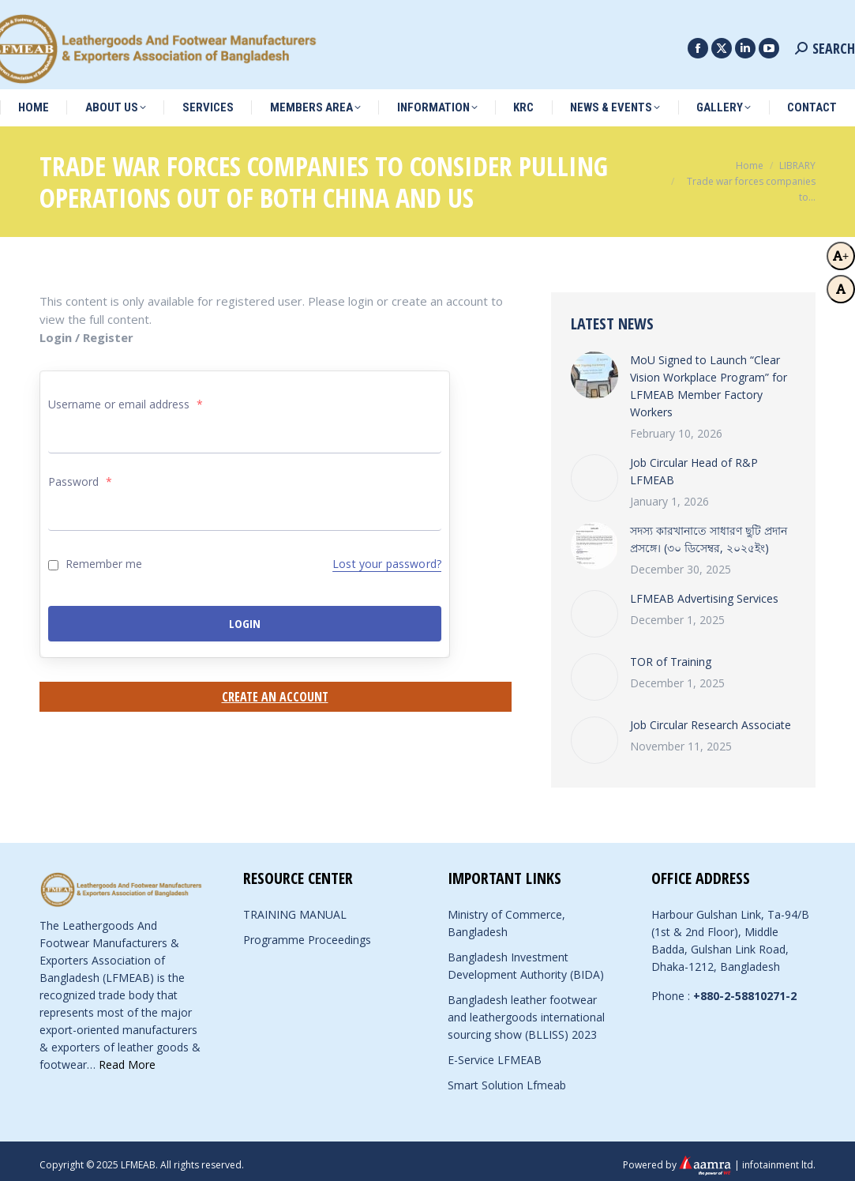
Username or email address (125, 396)
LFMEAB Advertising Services (704, 590)
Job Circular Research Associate (710, 716)
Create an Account (275, 689)
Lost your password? (386, 555)
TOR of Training (670, 653)
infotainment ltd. (779, 1156)
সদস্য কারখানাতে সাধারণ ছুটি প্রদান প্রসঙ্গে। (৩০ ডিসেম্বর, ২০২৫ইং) (708, 531)
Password (80, 473)
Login (245, 615)
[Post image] (594, 367)
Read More (127, 1056)
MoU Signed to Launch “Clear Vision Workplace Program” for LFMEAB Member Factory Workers (708, 378)
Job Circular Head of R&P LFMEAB (694, 463)
